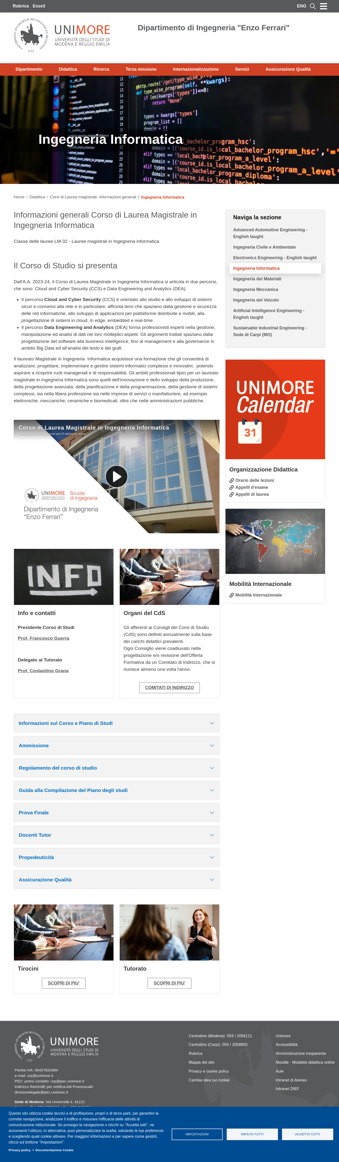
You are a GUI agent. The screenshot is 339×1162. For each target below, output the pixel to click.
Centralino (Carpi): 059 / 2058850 (218, 1045)
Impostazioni (197, 1134)
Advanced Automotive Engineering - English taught (270, 233)
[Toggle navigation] (323, 6)
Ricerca (101, 69)
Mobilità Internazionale (258, 595)
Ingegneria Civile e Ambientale (264, 247)
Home (19, 197)
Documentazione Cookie (55, 1150)
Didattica (68, 69)
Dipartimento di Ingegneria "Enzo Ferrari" (213, 27)
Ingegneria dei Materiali (257, 278)
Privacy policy (20, 1150)
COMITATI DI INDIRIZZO (169, 687)
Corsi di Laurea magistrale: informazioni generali (93, 197)
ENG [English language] (301, 6)
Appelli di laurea (252, 494)
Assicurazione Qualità (288, 69)
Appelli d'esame (251, 487)
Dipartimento (29, 69)
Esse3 (39, 6)
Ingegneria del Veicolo (256, 300)
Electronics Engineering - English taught (275, 257)
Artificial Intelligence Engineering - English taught (268, 314)
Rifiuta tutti (252, 1134)
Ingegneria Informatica (256, 268)
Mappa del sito (201, 1062)
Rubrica (21, 6)
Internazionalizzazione (196, 69)
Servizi (242, 69)
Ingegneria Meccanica (255, 289)
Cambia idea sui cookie (209, 1080)
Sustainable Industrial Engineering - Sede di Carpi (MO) (270, 331)
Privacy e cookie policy (209, 1071)
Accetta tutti (307, 1134)
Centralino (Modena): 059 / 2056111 (220, 1036)
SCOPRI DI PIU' (63, 983)
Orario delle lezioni (254, 480)
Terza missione (141, 69)
